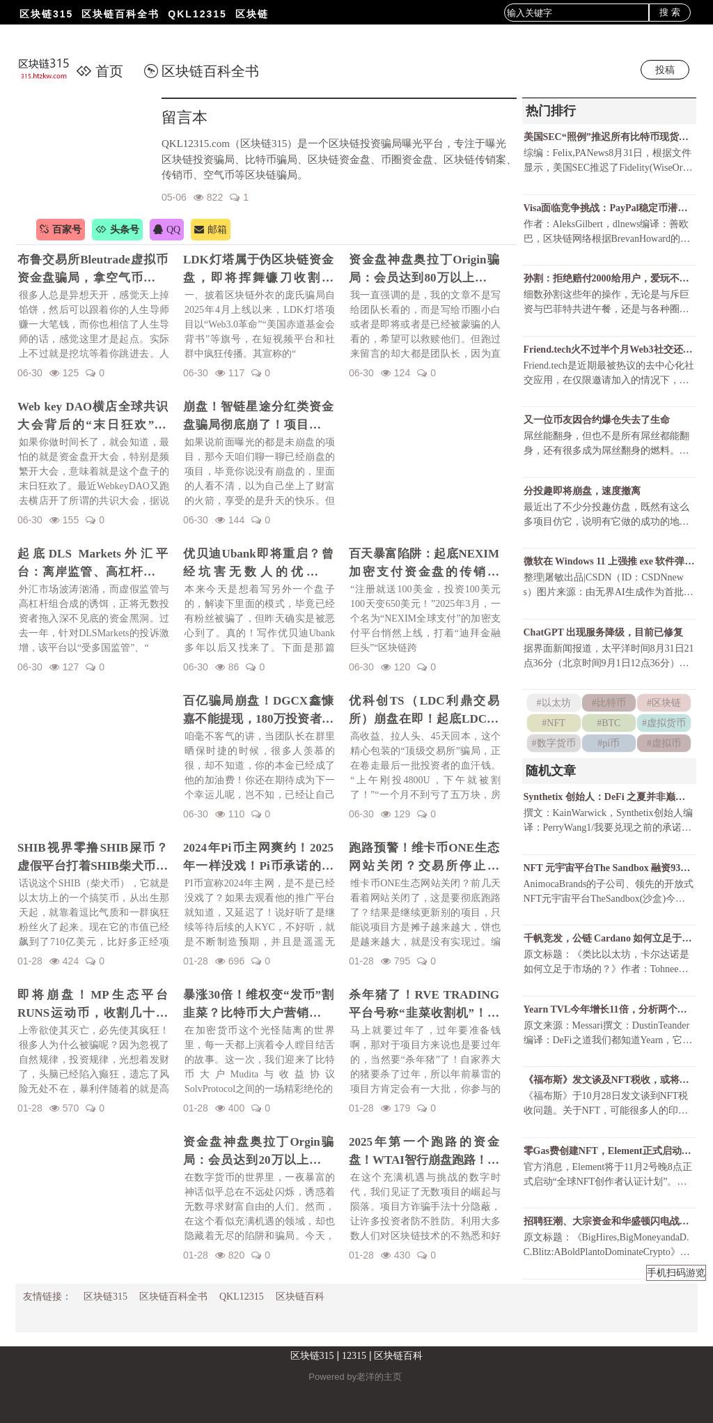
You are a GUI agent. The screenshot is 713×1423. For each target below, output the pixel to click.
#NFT (553, 723)
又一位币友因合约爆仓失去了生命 (597, 420)
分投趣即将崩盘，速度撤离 (582, 491)
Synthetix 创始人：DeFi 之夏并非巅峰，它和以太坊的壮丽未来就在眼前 (609, 797)
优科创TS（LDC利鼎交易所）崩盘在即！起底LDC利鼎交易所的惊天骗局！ (424, 711)
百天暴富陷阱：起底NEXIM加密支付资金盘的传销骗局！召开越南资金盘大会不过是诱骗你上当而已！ (424, 563)
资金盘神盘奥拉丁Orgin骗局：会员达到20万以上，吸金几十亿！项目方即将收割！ (258, 1152)
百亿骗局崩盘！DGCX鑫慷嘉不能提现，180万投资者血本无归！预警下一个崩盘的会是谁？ (258, 711)
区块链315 (46, 14)
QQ (166, 229)
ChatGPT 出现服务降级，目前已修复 (604, 632)
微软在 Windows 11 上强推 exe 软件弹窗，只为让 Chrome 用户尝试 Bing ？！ (609, 561)
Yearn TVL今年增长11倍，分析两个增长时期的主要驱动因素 (609, 1009)
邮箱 (210, 229)
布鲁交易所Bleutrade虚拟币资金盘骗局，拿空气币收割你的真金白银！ (92, 269)
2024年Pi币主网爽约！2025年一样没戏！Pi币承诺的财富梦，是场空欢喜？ (258, 858)
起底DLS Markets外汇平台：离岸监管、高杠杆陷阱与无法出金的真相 (92, 563)
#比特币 (609, 703)
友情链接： (47, 1296)
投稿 (665, 69)
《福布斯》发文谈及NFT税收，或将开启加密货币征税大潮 (609, 1080)
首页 (99, 71)
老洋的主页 (379, 1376)
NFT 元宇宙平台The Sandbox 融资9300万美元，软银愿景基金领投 (609, 868)
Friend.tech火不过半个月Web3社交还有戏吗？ (609, 349)
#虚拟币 (664, 743)
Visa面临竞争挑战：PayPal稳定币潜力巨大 (609, 208)
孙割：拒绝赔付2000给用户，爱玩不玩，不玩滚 (609, 278)
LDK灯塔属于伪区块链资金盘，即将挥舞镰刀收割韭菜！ (258, 269)
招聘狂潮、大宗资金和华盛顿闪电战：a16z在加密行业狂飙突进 (609, 1221)
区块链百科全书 (120, 14)
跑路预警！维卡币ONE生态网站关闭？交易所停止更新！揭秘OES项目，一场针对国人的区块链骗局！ (424, 858)
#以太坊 (554, 703)
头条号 (117, 229)
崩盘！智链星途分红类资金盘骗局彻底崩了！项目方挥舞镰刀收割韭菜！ (258, 416)
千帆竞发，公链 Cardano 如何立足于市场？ (609, 938)
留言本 (184, 117)
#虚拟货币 (664, 723)
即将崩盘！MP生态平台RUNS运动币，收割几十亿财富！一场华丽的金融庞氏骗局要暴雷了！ (92, 1005)
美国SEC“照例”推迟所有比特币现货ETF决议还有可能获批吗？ (609, 137)
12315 (354, 1356)
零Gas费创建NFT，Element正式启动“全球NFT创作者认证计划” (609, 1151)
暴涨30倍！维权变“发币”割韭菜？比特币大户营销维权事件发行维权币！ (258, 1005)
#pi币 (608, 743)
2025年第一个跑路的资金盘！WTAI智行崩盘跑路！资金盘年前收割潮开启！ (424, 1152)
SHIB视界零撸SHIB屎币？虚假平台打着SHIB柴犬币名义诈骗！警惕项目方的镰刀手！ (92, 858)
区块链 (252, 14)
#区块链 (664, 703)
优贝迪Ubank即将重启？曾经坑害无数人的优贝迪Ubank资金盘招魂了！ (258, 563)
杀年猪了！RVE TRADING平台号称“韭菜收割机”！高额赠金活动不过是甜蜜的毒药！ (424, 1005)
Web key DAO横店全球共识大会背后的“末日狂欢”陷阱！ (92, 416)
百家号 (60, 229)
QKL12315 (197, 14)
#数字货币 (554, 743)
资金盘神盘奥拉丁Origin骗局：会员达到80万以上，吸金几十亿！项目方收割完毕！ (424, 269)
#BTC (608, 723)
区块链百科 (300, 1296)
